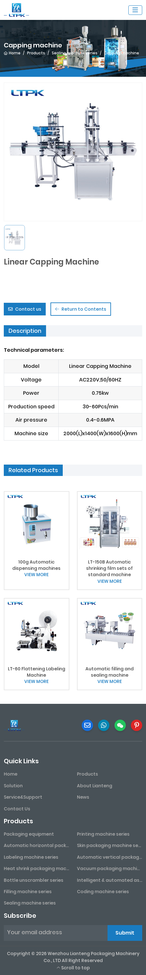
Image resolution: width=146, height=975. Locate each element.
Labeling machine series (31, 857)
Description (25, 331)
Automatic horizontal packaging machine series (36, 845)
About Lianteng (94, 786)
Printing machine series (103, 834)
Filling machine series (28, 891)
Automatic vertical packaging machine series (110, 857)
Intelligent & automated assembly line (110, 880)
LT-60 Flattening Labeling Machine (36, 672)
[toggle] (135, 10)
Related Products (33, 470)
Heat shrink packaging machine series (36, 868)
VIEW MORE (36, 574)
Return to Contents (80, 309)
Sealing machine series (30, 903)
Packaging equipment (29, 834)
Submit (124, 932)
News (83, 797)
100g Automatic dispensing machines (36, 565)
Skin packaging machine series (110, 845)
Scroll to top (73, 968)
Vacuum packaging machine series (110, 868)
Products (87, 774)
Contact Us (17, 809)
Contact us (24, 309)
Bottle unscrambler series (33, 880)
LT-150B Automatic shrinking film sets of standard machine (109, 568)
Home (10, 774)
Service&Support (23, 797)
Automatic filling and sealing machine (109, 672)
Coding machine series (103, 891)
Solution (13, 786)
